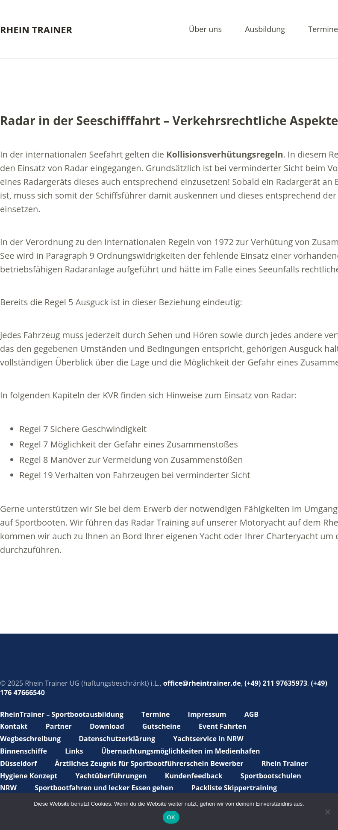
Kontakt (14, 726)
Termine (323, 29)
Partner (59, 726)
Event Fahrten (223, 726)
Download (107, 726)
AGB (251, 714)
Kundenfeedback (194, 775)
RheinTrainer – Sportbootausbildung (61, 714)
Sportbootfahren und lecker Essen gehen (104, 787)
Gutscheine (161, 726)
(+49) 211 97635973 (275, 683)
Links (74, 751)
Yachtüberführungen (111, 775)
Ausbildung (265, 29)
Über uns (205, 29)
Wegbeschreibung (30, 738)
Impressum (207, 714)
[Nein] (327, 811)
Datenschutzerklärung (117, 738)
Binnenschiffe (23, 751)
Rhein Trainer (36, 29)
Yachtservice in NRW (208, 738)
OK (171, 817)
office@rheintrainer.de (202, 683)
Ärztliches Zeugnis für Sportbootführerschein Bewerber (149, 763)
